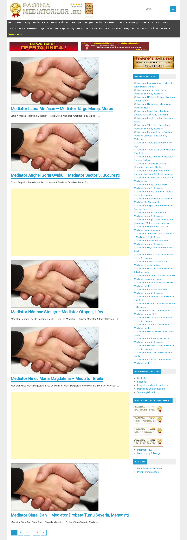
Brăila (99, 22)
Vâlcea (154, 28)
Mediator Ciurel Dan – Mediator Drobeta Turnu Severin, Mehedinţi (70, 515)
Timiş (126, 28)
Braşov (89, 22)
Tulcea (135, 28)
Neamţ (80, 28)
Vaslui (145, 28)
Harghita (32, 28)
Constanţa (132, 22)
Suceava (116, 28)
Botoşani (77, 22)
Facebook (142, 381)
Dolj (157, 22)
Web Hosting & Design (148, 453)
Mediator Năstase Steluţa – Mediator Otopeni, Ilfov (57, 312)
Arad (18, 22)
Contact (141, 378)
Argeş (26, 22)
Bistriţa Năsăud (60, 22)
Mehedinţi (59, 28)
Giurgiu (12, 28)
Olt (88, 28)
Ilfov (49, 28)
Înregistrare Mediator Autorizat (153, 385)
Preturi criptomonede (148, 472)
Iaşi (42, 28)
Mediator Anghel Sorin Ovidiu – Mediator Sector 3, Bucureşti (65, 175)
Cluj (121, 22)
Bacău (36, 22)
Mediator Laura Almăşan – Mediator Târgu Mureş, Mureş (62, 108)
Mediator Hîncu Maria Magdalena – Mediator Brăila (57, 378)
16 (36, 532)
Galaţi (166, 22)
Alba (10, 22)
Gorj (22, 28)
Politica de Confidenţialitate (151, 388)
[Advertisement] (70, 222)
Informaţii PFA (144, 449)
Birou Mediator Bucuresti (149, 468)
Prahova (97, 28)
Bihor (45, 22)
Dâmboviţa (147, 22)
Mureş (70, 28)
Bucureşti (110, 22)
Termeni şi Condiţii (146, 392)
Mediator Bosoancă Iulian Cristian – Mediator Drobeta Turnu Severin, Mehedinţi (154, 136)
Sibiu (107, 28)
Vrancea (165, 28)
